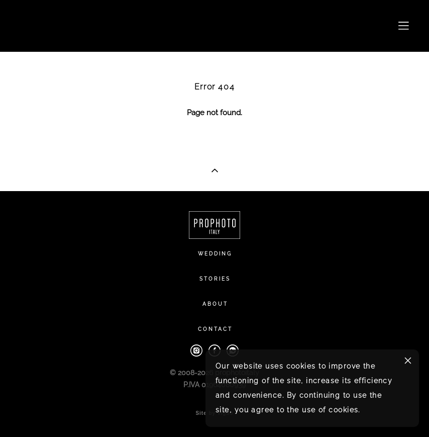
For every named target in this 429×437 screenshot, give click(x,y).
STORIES (215, 279)
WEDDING (215, 253)
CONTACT (215, 329)
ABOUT (215, 304)
